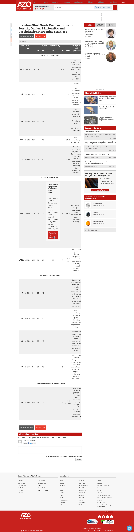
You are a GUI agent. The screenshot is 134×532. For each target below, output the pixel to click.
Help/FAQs (82, 502)
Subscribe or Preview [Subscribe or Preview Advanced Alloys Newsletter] (99, 204)
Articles (62, 483)
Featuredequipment (100, 24)
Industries (82, 493)
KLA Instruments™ (93, 156)
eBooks (62, 493)
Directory (62, 2)
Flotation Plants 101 (92, 131)
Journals (62, 502)
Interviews (82, 483)
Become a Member (103, 485)
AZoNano (20, 481)
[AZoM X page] (40, 9)
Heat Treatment (98, 220)
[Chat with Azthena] (129, 528)
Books (61, 490)
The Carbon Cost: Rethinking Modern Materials (105, 118)
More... (114, 2)
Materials (81, 488)
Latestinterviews (89, 24)
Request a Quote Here (52, 235)
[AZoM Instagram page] (43, 9)
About (99, 481)
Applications (82, 490)
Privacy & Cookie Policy (104, 497)
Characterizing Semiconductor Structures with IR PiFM (99, 162)
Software (62, 505)
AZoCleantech (22, 485)
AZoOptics (21, 488)
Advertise (100, 493)
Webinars (81, 481)
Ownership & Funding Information (104, 506)
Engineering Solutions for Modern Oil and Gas (107, 97)
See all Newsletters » (91, 229)
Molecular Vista (92, 165)
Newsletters (101, 488)
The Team (82, 505)
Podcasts (81, 497)
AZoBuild (20, 490)
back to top (109, 511)
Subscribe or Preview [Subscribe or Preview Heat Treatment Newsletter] (99, 222)
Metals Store (64, 500)
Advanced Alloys (98, 202)
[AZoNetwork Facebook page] (38, 9)
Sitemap (100, 500)
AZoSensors (41, 481)
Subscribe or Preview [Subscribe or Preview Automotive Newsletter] (99, 213)
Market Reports (83, 485)
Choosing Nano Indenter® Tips (95, 154)
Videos (62, 495)
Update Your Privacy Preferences (31, 530)
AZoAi (39, 485)
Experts (81, 500)
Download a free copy (100, 189)
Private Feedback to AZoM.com (72, 457)
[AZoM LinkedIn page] (35, 9)
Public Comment (53, 457)
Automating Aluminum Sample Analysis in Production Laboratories (99, 142)
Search (99, 483)
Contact (99, 490)
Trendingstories (111, 24)
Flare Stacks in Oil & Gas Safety (107, 107)
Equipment (63, 488)
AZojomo (81, 495)
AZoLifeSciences (43, 490)
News (61, 481)
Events (62, 497)
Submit (78, 459)
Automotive (96, 211)
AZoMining (21, 493)
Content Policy (101, 502)
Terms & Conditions (103, 495)
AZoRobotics (21, 483)
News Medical (42, 488)
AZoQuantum (42, 483)
